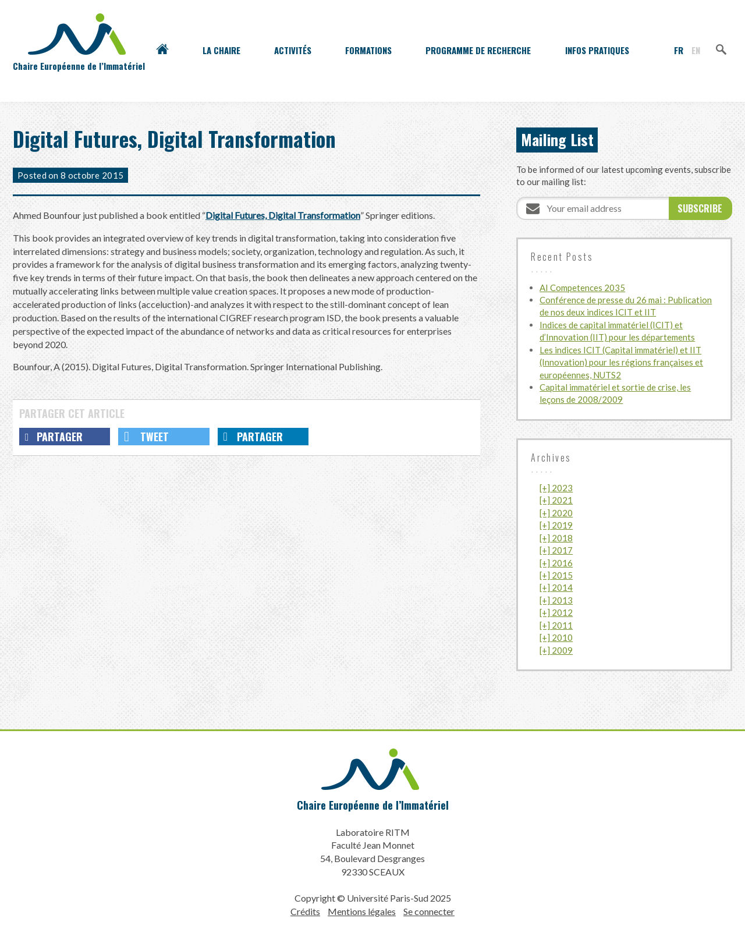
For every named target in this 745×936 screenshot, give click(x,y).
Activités (292, 50)
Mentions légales (362, 911)
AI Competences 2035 (582, 287)
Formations (368, 50)
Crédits (305, 911)
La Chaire (221, 50)
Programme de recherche (478, 50)
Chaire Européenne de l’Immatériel (373, 805)
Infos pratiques (597, 50)
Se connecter (429, 911)
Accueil (162, 50)
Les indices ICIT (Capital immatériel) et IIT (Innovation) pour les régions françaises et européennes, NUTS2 (621, 362)
